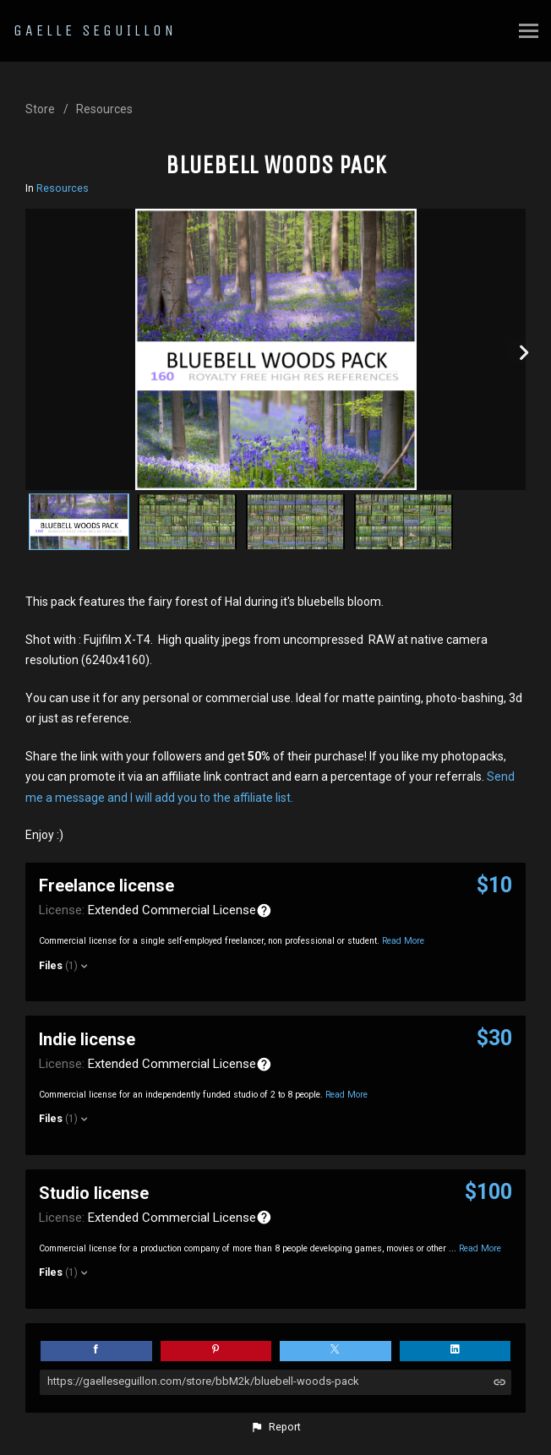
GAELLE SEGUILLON (95, 30)
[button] (275, 1427)
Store (40, 109)
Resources (104, 109)
